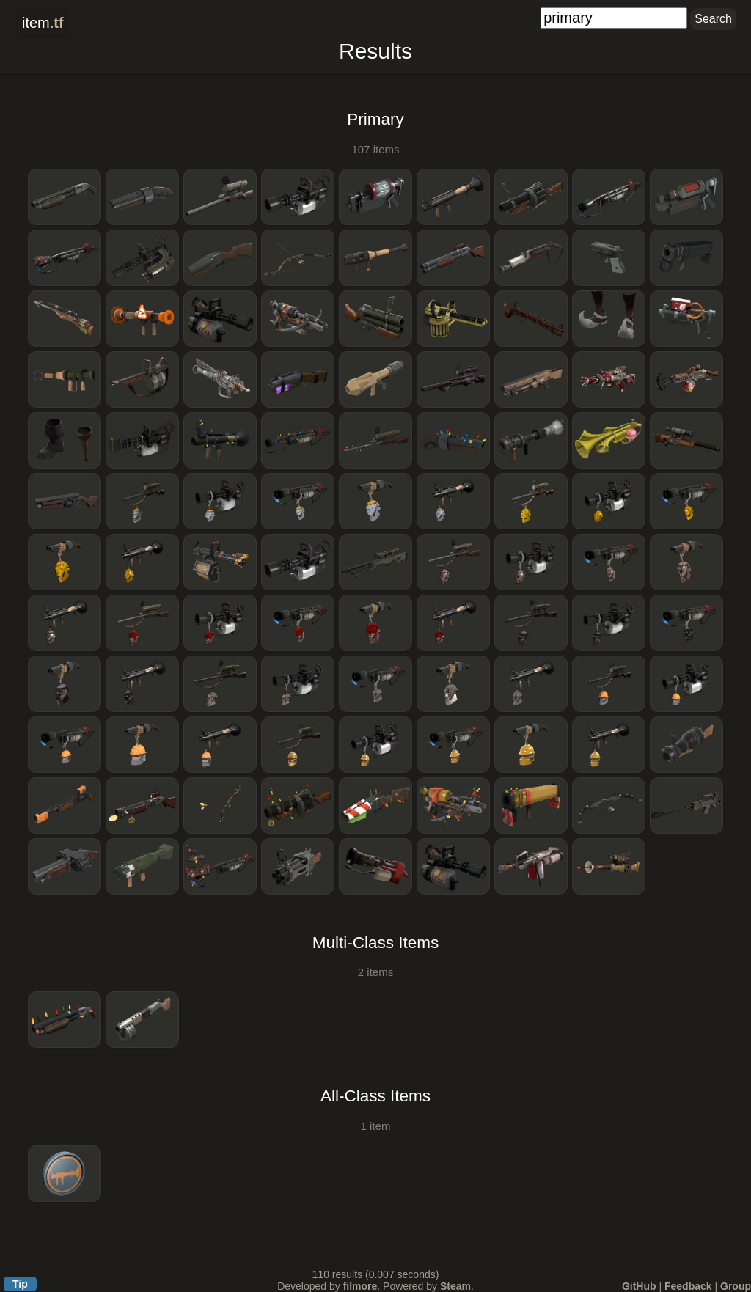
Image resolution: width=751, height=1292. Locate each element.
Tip (20, 1284)
